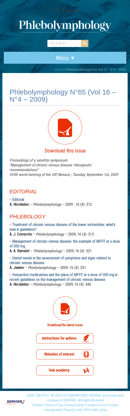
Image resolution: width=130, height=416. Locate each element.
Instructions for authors (59, 338)
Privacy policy (74, 405)
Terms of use (54, 405)
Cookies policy (96, 405)
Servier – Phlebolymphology (66, 10)
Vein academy (59, 370)
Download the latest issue (65, 325)
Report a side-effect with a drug (85, 410)
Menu (62, 58)
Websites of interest (59, 354)
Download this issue (65, 151)
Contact (37, 405)
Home (59, 69)
